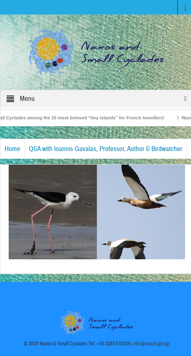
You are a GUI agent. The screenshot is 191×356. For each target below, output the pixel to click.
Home (12, 148)
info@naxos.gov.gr (152, 343)
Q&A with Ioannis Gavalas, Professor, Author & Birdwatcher (105, 148)
